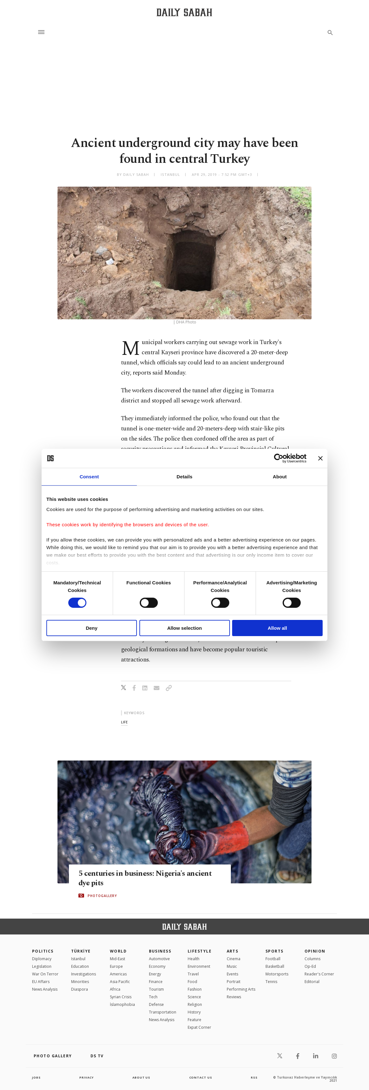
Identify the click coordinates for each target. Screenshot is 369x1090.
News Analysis (44, 989)
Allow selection (184, 628)
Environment (199, 966)
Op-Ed (310, 966)
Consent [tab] (89, 476)
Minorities (80, 981)
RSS (254, 1077)
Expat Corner (199, 1027)
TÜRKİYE (81, 951)
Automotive (159, 958)
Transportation (162, 1012)
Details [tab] (184, 476)
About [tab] (280, 476)
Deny (91, 628)
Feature (194, 1019)
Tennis (271, 981)
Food (192, 981)
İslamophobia (122, 1004)
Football (272, 958)
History (194, 1012)
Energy (155, 974)
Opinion (315, 951)
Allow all (277, 628)
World (118, 951)
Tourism (156, 989)
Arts (232, 951)
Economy (157, 966)
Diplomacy (41, 958)
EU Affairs (41, 981)
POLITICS (43, 951)
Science (194, 997)
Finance (156, 981)
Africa (115, 989)
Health (193, 958)
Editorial (312, 981)
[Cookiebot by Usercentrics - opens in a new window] (278, 458)
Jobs (36, 1077)
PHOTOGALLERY (102, 896)
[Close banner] (320, 458)
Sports (274, 951)
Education (80, 966)
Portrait (233, 981)
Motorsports (276, 974)
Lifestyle (199, 951)
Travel (193, 974)
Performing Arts (241, 989)
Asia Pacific (120, 981)
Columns (312, 958)
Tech (153, 997)
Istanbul (78, 958)
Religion (195, 1004)
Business (160, 951)
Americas (118, 974)
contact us (201, 1077)
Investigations (83, 974)
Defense (156, 1004)
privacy (86, 1077)
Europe (116, 966)
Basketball (274, 966)
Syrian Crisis (120, 997)
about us (141, 1077)
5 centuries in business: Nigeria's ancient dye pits (147, 878)
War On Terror (45, 974)
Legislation (41, 966)
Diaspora (79, 989)
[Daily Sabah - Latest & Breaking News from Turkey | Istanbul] (184, 12)
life (124, 722)
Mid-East (117, 958)
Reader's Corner (319, 974)
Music (232, 966)
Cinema (233, 958)
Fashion (195, 989)
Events (232, 974)
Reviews (234, 997)
